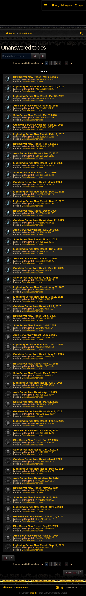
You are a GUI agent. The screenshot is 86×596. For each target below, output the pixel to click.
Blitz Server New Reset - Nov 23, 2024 (35, 487)
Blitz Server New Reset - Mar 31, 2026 (35, 76)
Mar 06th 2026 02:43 (45, 118)
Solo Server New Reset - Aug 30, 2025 (35, 277)
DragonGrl (29, 79)
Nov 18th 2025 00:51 (45, 223)
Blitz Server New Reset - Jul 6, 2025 (34, 315)
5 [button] (60, 63)
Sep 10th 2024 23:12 (45, 548)
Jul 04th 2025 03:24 (44, 328)
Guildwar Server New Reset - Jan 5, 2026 (37, 182)
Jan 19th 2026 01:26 (45, 156)
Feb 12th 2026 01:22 (45, 146)
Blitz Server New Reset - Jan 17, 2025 (35, 440)
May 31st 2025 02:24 (45, 337)
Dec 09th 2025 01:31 (45, 204)
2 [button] (50, 63)
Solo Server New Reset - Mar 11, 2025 (35, 401)
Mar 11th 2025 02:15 (45, 404)
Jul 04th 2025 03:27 (44, 318)
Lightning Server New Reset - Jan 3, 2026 (38, 162)
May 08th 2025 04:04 (45, 366)
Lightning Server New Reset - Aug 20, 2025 (38, 287)
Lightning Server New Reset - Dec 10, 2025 (38, 191)
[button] (42, 63)
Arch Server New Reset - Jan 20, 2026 (35, 153)
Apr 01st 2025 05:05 (45, 385)
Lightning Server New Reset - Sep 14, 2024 (38, 545)
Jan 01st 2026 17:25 (45, 185)
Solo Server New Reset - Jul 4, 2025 (34, 325)
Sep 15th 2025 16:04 (45, 271)
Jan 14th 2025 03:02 (45, 452)
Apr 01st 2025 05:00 (45, 395)
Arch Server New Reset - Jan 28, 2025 (35, 430)
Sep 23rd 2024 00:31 (45, 538)
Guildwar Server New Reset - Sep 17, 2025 (38, 268)
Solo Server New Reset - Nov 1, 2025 (35, 239)
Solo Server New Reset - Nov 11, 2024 (35, 497)
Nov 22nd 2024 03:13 (45, 490)
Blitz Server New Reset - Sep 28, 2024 (35, 526)
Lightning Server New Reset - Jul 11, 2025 (38, 296)
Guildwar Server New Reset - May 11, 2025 (38, 354)
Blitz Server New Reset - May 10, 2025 (35, 363)
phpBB (33, 593)
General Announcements (32, 82)
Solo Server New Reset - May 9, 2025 (35, 373)
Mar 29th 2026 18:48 (45, 79)
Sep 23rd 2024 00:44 (45, 529)
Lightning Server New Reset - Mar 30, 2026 (38, 86)
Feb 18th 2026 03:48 (45, 127)
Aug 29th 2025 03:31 (45, 280)
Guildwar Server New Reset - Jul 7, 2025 (37, 306)
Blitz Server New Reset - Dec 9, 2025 (35, 210)
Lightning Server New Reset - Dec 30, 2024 (38, 468)
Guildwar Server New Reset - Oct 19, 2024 (38, 516)
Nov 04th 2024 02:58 (45, 509)
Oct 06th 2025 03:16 (45, 251)
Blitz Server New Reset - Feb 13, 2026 (35, 143)
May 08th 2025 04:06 (45, 357)
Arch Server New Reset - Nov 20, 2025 (36, 229)
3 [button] (53, 63)
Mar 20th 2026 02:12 (45, 108)
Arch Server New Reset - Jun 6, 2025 (35, 334)
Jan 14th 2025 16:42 (45, 443)
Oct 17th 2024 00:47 (45, 519)
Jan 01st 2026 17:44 (45, 165)
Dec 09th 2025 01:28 (45, 213)
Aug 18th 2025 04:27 (45, 290)
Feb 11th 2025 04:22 (45, 423)
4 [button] (56, 63)
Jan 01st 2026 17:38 (45, 175)
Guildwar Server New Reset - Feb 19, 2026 (38, 124)
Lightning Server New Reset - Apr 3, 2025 (37, 382)
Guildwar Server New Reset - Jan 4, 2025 (37, 459)
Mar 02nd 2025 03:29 (45, 414)
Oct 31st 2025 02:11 (45, 242)
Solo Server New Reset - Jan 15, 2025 (35, 449)
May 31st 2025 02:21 (45, 347)
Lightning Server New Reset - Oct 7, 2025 (37, 248)
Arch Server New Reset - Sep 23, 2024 (36, 535)
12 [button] (66, 63)
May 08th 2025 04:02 (45, 376)
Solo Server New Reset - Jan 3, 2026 (35, 172)
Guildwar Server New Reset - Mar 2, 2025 (37, 411)
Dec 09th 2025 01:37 (45, 194)
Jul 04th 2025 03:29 (44, 299)
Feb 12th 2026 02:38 (45, 137)
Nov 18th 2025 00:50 (45, 232)
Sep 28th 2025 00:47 (45, 261)
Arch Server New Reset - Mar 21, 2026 (35, 105)
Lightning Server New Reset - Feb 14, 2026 (38, 134)
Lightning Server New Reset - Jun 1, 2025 (38, 344)
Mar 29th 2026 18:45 (45, 89)
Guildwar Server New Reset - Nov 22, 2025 (38, 220)
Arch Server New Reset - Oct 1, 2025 (35, 258)
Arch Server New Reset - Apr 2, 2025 (35, 392)
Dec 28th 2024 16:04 (45, 462)
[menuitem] (79, 5)
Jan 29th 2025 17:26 (45, 433)
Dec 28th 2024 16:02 (45, 471)
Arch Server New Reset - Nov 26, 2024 (36, 478)
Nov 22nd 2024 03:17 (45, 481)
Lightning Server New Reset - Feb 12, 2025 (38, 421)
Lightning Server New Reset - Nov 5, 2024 (38, 507)
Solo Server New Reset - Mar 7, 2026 (35, 115)
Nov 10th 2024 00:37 (45, 500)
